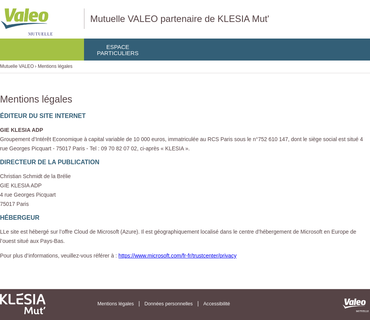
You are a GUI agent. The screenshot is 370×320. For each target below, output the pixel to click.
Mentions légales (55, 66)
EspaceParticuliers (118, 50)
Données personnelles (169, 304)
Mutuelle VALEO (17, 66)
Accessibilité (216, 304)
